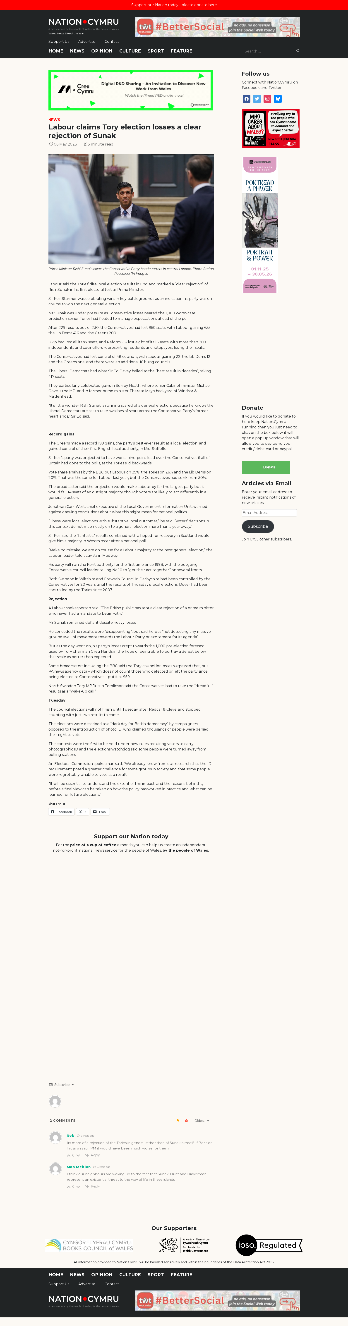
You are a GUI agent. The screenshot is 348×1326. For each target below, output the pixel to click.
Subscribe (258, 526)
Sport (156, 51)
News (77, 51)
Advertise (86, 41)
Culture (130, 51)
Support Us (58, 41)
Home (55, 51)
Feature (181, 51)
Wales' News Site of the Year (66, 33)
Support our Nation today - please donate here (174, 5)
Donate (269, 467)
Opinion (102, 51)
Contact (112, 41)
